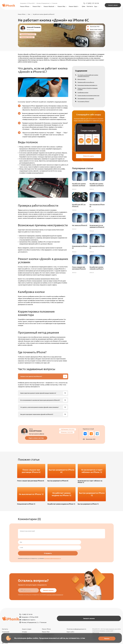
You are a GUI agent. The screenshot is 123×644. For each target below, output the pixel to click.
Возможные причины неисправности (89, 86)
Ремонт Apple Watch (48, 619)
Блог (23, 624)
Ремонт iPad (37, 6)
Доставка (5, 627)
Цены (83, 6)
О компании (5, 616)
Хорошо (106, 638)
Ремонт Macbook (50, 6)
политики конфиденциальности (52, 547)
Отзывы (24, 616)
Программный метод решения (87, 99)
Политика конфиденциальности (76, 613)
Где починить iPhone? (84, 102)
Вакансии (25, 619)
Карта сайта (70, 616)
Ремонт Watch (74, 6)
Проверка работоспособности (87, 83)
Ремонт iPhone (25, 6)
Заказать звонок (113, 5)
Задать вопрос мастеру (41, 438)
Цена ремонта (6, 621)
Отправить (94, 542)
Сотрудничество (27, 621)
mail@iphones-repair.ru (45, 606)
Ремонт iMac (62, 6)
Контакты (90, 6)
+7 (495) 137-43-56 (91, 3)
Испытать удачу (88, 158)
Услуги (4, 619)
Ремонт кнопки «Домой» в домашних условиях (89, 90)
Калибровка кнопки (84, 93)
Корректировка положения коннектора (90, 96)
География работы (7, 624)
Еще (96, 6)
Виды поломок (82, 80)
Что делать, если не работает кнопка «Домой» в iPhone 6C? (89, 76)
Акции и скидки (26, 613)
